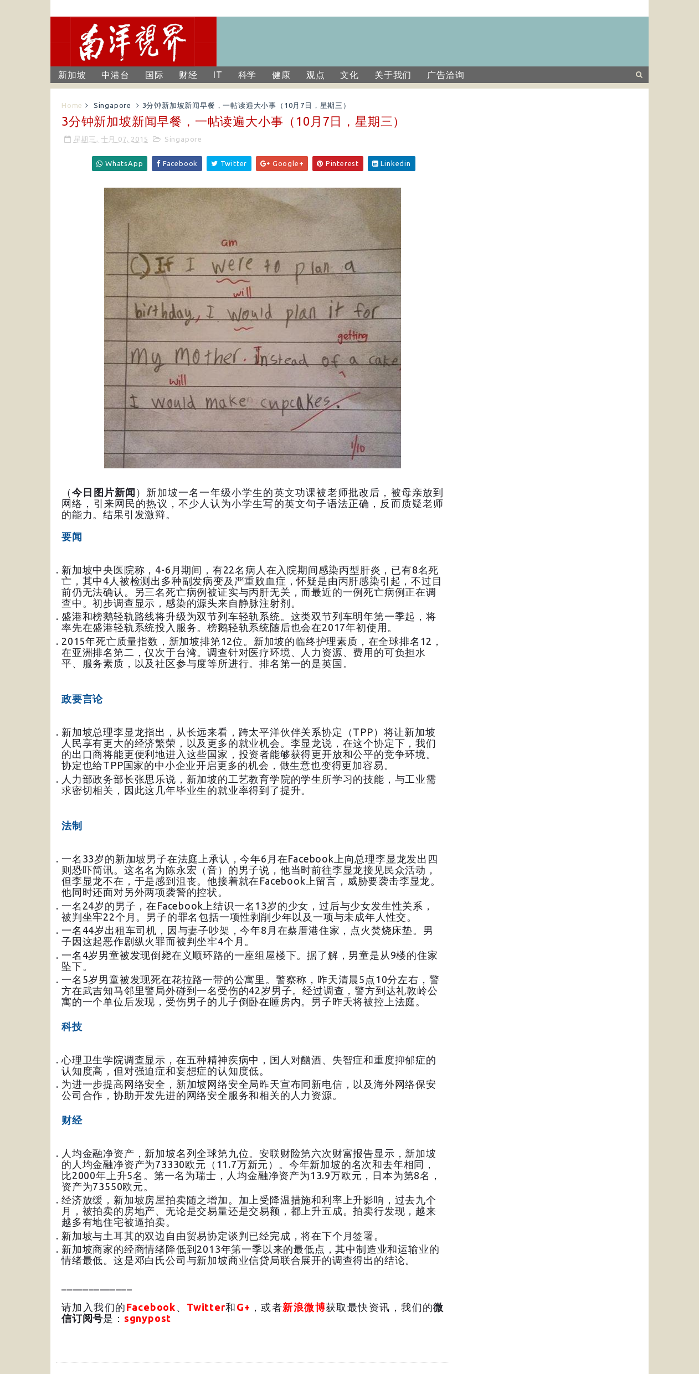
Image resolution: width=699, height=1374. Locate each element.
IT (218, 75)
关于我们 (393, 75)
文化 (349, 75)
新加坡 (72, 75)
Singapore (112, 105)
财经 (188, 75)
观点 (315, 75)
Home (72, 105)
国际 (154, 75)
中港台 (115, 75)
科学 (247, 75)
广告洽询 (445, 75)
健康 (281, 75)
